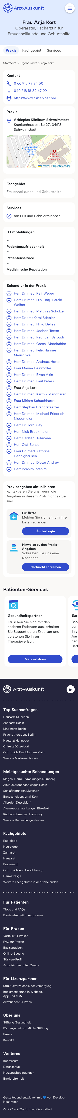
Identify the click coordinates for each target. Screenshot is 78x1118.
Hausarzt (9, 858)
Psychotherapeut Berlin (19, 734)
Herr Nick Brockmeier (31, 432)
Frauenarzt (10, 864)
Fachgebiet (31, 50)
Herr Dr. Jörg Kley (28, 425)
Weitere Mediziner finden (20, 758)
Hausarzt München (16, 717)
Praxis (11, 50)
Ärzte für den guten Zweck (21, 965)
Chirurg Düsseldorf (16, 746)
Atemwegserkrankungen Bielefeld (26, 808)
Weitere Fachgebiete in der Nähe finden (30, 882)
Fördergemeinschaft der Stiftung (25, 1028)
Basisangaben (12, 947)
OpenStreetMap (61, 166)
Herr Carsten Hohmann (32, 438)
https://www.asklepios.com (35, 98)
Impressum (10, 1061)
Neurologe (10, 846)
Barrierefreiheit (13, 1078)
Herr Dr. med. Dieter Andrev (36, 462)
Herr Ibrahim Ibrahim (30, 469)
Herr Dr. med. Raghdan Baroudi (39, 337)
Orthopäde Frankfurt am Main (23, 752)
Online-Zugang (13, 953)
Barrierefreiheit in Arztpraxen (23, 915)
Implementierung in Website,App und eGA (23, 994)
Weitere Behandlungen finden (23, 820)
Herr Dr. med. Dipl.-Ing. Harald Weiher (38, 302)
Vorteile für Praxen (15, 936)
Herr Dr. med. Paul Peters (34, 381)
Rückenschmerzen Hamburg (22, 814)
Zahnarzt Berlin (13, 723)
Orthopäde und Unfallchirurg (22, 870)
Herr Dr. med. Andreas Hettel (37, 362)
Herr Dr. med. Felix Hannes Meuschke (35, 352)
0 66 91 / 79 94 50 (28, 83)
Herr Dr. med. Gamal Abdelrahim (40, 344)
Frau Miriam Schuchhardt (34, 401)
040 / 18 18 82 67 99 (30, 91)
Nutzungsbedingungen (18, 1072)
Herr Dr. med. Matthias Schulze (39, 311)
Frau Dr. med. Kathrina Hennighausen (32, 453)
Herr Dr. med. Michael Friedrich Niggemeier (39, 416)
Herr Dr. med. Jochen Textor (36, 331)
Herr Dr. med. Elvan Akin (33, 375)
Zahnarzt (9, 852)
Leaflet (43, 166)
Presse (7, 1034)
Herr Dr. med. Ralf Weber (34, 293)
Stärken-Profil (12, 959)
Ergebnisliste (28, 63)
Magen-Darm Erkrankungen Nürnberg (29, 779)
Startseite (9, 63)
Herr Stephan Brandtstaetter (36, 407)
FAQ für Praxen (13, 942)
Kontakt (8, 1040)
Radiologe (10, 841)
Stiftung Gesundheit (17, 1022)
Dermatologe (12, 876)
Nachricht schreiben (45, 567)
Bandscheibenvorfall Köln (20, 796)
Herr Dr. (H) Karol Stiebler (34, 318)
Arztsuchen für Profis (17, 1002)
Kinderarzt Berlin (14, 729)
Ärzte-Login (45, 531)
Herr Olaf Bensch (27, 445)
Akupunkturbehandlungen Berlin (25, 785)
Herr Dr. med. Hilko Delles (34, 324)
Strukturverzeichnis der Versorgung (27, 986)
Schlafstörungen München (21, 791)
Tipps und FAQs (14, 909)
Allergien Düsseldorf (17, 802)
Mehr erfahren (35, 659)
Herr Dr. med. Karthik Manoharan (40, 394)
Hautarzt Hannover (16, 740)
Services (54, 50)
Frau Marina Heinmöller (32, 368)
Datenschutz (11, 1067)
